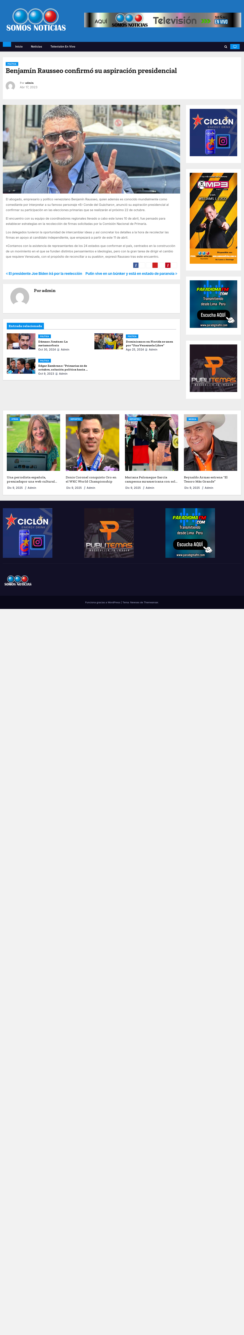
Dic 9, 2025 (15, 487)
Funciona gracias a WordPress (103, 602)
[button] (225, 46)
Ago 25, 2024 (135, 349)
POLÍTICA (12, 64)
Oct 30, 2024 (47, 349)
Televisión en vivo (62, 46)
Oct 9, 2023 (46, 373)
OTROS (14, 419)
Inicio (19, 46)
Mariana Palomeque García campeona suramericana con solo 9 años (151, 481)
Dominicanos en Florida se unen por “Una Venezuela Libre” (149, 343)
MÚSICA (192, 419)
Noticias (36, 46)
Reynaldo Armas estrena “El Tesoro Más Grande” (206, 479)
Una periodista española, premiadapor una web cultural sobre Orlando (31, 481)
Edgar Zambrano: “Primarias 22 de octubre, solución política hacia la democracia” (63, 369)
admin (29, 83)
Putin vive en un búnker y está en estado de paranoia (131, 273)
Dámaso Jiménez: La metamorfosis (53, 343)
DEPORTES (75, 419)
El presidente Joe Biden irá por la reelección (44, 273)
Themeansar (151, 602)
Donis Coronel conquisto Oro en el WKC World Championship (91, 479)
